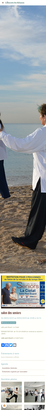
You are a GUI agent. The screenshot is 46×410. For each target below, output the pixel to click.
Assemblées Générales (9, 368)
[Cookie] (4, 405)
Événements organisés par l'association (14, 372)
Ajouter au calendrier (8, 322)
